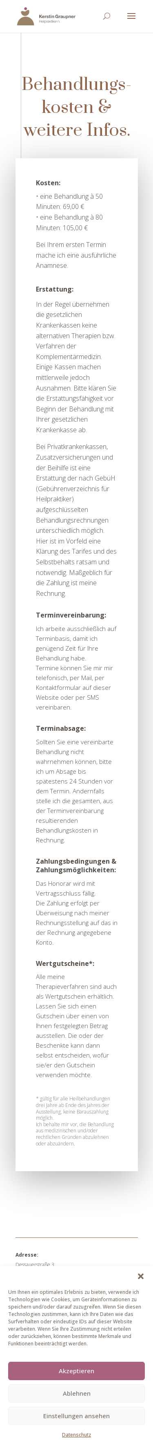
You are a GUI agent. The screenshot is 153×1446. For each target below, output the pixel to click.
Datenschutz (76, 1434)
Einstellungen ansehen (76, 1416)
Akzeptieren (76, 1371)
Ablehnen (77, 1393)
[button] (141, 1276)
